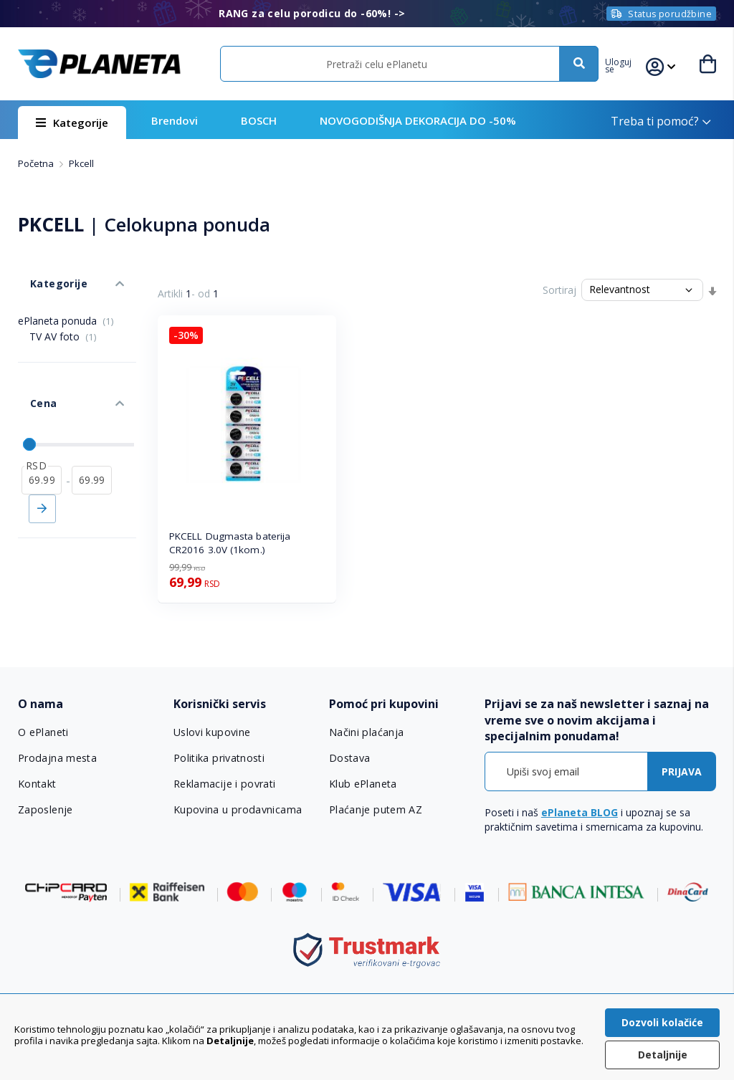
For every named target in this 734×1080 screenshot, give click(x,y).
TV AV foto (63, 318)
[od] (42, 438)
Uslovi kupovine (211, 732)
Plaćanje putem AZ (375, 810)
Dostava (350, 758)
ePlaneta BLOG (579, 812)
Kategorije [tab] (45, 271)
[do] (92, 438)
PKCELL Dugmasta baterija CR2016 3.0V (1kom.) (229, 543)
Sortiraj (559, 290)
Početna (37, 163)
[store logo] (99, 63)
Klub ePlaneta (363, 784)
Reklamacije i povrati (224, 784)
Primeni (42, 466)
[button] (628, 63)
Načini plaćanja (364, 732)
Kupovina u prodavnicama (236, 810)
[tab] (88, 704)
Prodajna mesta (57, 758)
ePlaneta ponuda (66, 302)
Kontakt (37, 784)
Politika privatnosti (218, 758)
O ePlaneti (44, 732)
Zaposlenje (45, 810)
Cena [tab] (31, 373)
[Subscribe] (681, 771)
